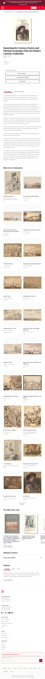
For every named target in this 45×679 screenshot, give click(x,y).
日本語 (34, 668)
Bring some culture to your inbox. (11, 654)
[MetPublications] (9, 12)
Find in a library (22, 73)
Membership (4, 633)
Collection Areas (4, 621)
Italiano (25, 668)
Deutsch (30, 668)
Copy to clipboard (8, 580)
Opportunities (4, 641)
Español (9, 668)
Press (2, 627)
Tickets (34, 7)
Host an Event (4, 635)
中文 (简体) (5, 671)
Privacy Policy (22, 675)
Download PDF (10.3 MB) (22, 77)
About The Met (4, 617)
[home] (3, 12)
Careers (3, 643)
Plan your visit (23, 4)
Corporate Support (5, 637)
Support (3, 631)
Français (20, 668)
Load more (22, 504)
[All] (14, 12)
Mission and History (5, 619)
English (4, 668)
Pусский (11, 671)
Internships (3, 649)
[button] (39, 8)
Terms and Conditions (16, 675)
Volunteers (3, 645)
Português (15, 668)
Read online (22, 81)
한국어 (39, 668)
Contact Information (29, 675)
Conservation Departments (6, 623)
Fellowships (3, 647)
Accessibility (4, 625)
